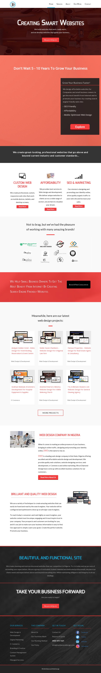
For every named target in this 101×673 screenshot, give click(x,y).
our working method (39, 641)
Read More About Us (48, 477)
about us (34, 632)
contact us (56, 632)
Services (59, 4)
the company (38, 625)
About (68, 4)
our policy (35, 645)
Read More (22, 207)
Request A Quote (50, 40)
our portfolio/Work (38, 636)
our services (16, 625)
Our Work (77, 4)
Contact (88, 4)
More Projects (51, 413)
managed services (17, 660)
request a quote (58, 636)
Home (51, 4)
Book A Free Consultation (78, 284)
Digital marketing (17, 640)
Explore (80, 126)
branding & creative (17, 648)
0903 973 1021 (58, 641)
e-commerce (15, 644)
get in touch (59, 625)
